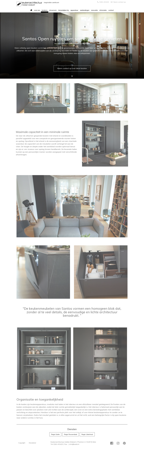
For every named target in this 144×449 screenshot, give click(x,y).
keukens (44, 10)
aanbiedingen (84, 10)
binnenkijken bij (63, 10)
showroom (53, 10)
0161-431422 (103, 2)
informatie (103, 10)
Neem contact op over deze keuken (72, 68)
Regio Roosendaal (70, 434)
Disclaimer (32, 443)
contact (111, 10)
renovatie (94, 10)
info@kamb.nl (74, 444)
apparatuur (74, 10)
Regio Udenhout (87, 434)
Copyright (21, 443)
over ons (37, 10)
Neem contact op (118, 2)
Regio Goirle (55, 434)
